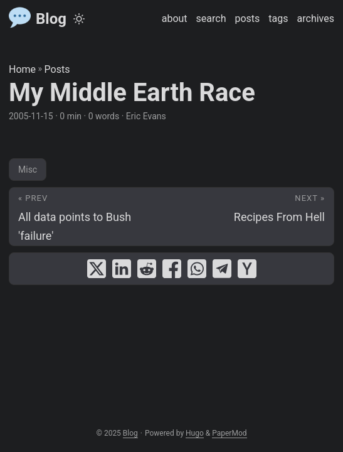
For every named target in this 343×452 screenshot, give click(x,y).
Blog (37, 18)
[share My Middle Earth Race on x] (96, 268)
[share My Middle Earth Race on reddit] (146, 268)
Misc (27, 169)
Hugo (195, 433)
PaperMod (229, 433)
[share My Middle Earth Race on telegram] (222, 268)
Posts (57, 69)
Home (22, 69)
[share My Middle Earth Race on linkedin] (121, 268)
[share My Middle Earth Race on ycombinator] (247, 268)
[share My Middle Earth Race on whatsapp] (196, 268)
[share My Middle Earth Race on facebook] (171, 268)
